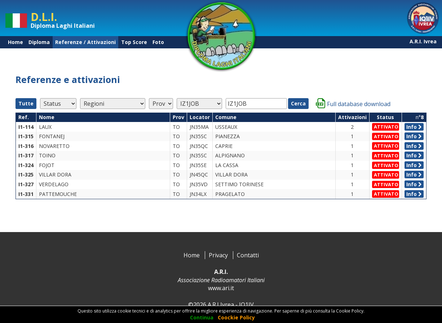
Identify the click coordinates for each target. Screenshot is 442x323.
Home (15, 42)
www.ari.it (221, 288)
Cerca (298, 103)
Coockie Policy (236, 317)
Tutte (26, 103)
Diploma (39, 42)
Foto (158, 42)
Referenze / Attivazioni (85, 42)
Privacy (218, 255)
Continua (201, 317)
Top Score (134, 42)
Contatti (248, 255)
